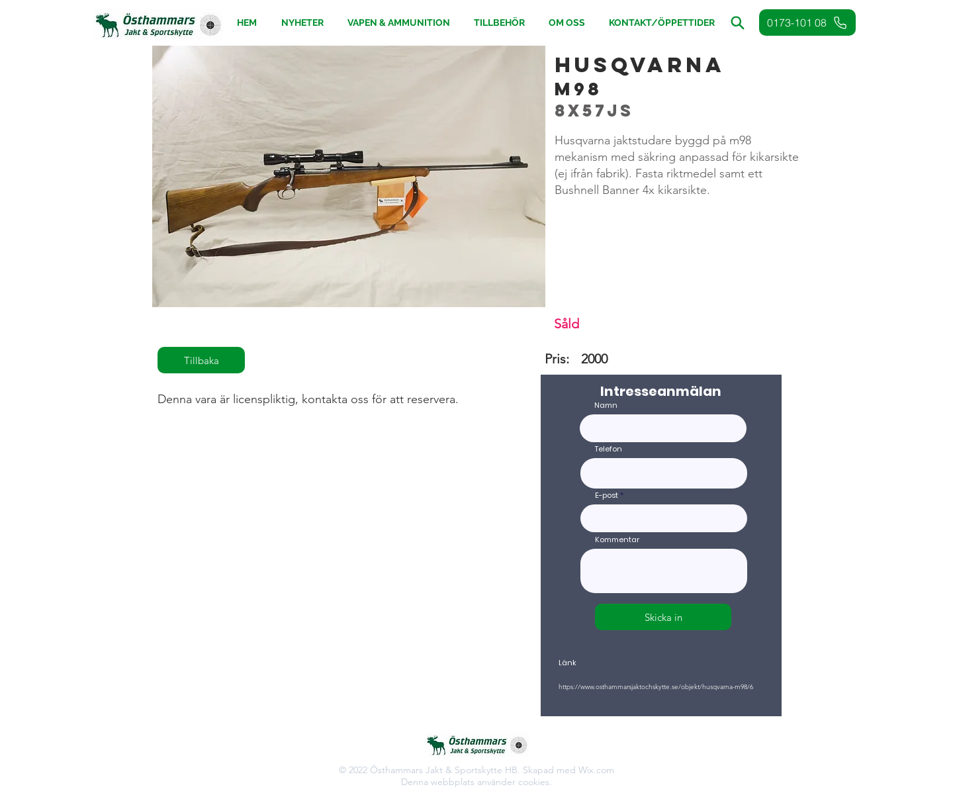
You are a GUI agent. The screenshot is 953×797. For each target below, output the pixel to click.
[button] (499, 23)
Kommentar (617, 539)
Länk (567, 663)
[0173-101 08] (807, 22)
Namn (605, 405)
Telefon (608, 449)
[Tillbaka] (201, 360)
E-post (606, 495)
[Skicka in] (663, 617)
